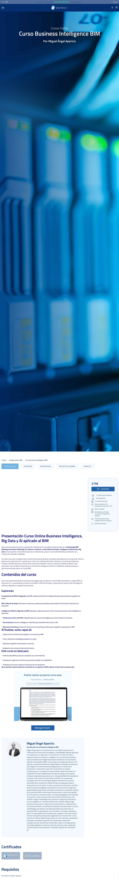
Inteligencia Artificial (75, 2)
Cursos (3, 460)
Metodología (45, 466)
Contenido (28, 466)
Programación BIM (15, 460)
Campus (115, 2)
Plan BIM (40, 2)
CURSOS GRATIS (48, 2)
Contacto (87, 466)
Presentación (10, 466)
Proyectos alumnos (67, 466)
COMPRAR (103, 489)
